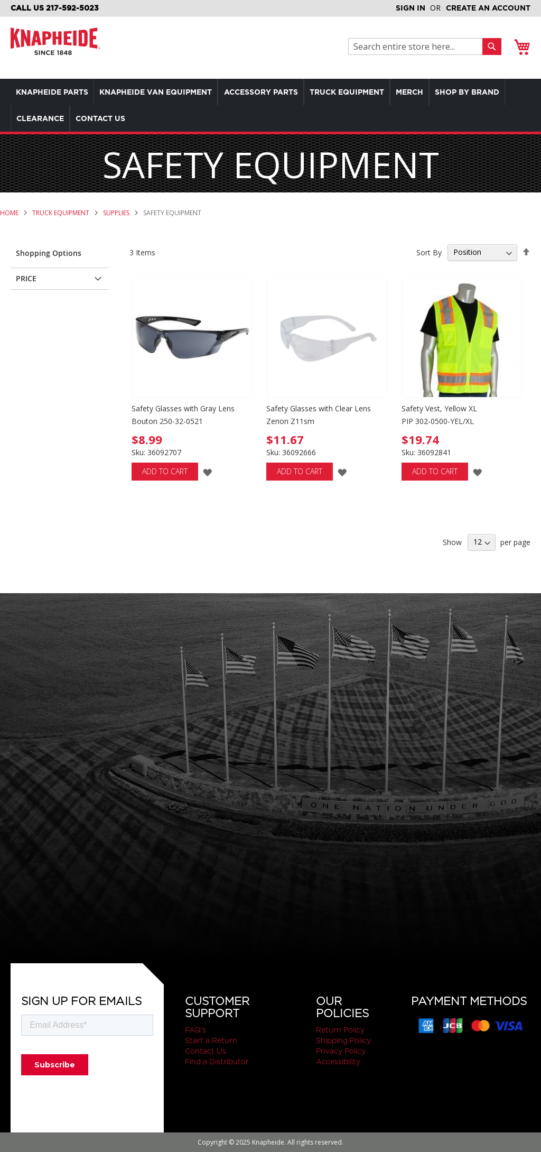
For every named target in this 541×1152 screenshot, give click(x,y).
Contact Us (205, 1051)
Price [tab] (26, 278)
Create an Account (488, 8)
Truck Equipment (61, 212)
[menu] (270, 105)
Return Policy (340, 1030)
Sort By (429, 252)
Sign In (410, 8)
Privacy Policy (341, 1051)
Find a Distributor (217, 1061)
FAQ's (195, 1030)
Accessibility (338, 1061)
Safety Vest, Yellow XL (439, 408)
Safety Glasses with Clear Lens (318, 408)
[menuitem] (55, 92)
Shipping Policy (343, 1040)
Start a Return (211, 1040)
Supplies (117, 212)
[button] (207, 472)
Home (10, 212)
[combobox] (418, 46)
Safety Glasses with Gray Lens (183, 408)
